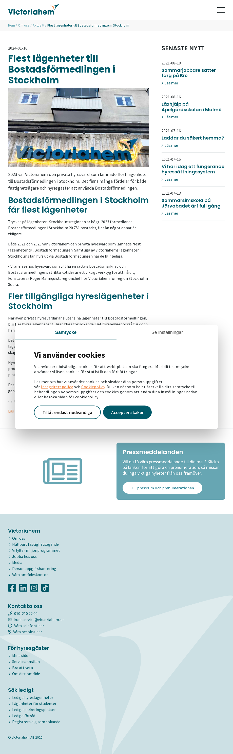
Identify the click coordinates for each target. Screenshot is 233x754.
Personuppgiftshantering (34, 568)
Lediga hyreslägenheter (32, 697)
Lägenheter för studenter (34, 703)
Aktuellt (38, 25)
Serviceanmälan (26, 661)
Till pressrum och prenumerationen (162, 487)
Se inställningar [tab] (167, 332)
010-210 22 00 (22, 613)
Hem (11, 25)
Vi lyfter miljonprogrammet (36, 550)
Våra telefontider (26, 625)
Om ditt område (26, 673)
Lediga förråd (23, 715)
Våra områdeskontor (30, 574)
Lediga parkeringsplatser (34, 709)
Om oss (24, 25)
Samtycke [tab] (66, 332)
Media (17, 562)
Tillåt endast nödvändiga (67, 412)
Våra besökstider (25, 631)
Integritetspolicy (57, 386)
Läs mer (170, 82)
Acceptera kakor (127, 412)
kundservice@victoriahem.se (36, 619)
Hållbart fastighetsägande (35, 544)
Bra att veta (22, 667)
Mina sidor (21, 655)
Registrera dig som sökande (36, 721)
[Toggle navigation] (221, 10)
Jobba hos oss (24, 556)
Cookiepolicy (93, 386)
